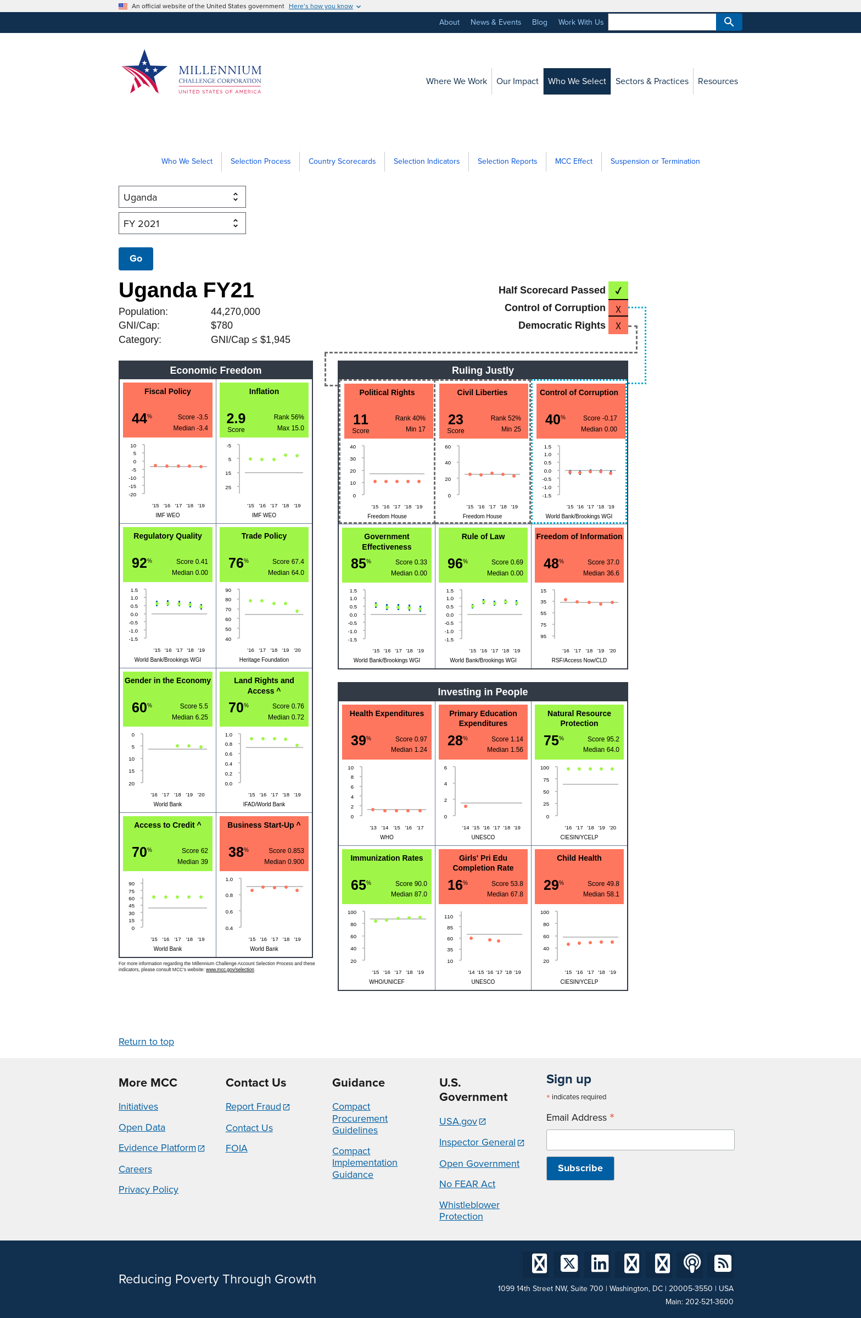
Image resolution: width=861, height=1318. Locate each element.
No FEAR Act (467, 1184)
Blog (539, 22)
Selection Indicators (427, 161)
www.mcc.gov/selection (230, 969)
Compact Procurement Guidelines (360, 1118)
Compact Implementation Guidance (365, 1163)
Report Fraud (253, 1106)
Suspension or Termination (655, 161)
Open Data (142, 1127)
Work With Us (580, 22)
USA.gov (458, 1121)
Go (136, 258)
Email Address (580, 1117)
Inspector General (477, 1142)
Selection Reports (507, 161)
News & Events (496, 22)
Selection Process (260, 161)
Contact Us (249, 1128)
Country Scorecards (342, 161)
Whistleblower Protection (469, 1211)
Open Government (479, 1163)
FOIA (237, 1148)
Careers (135, 1169)
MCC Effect (573, 161)
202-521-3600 (709, 1302)
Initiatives (138, 1106)
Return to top (146, 1041)
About (449, 22)
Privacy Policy (148, 1189)
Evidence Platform (157, 1147)
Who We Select (187, 161)
